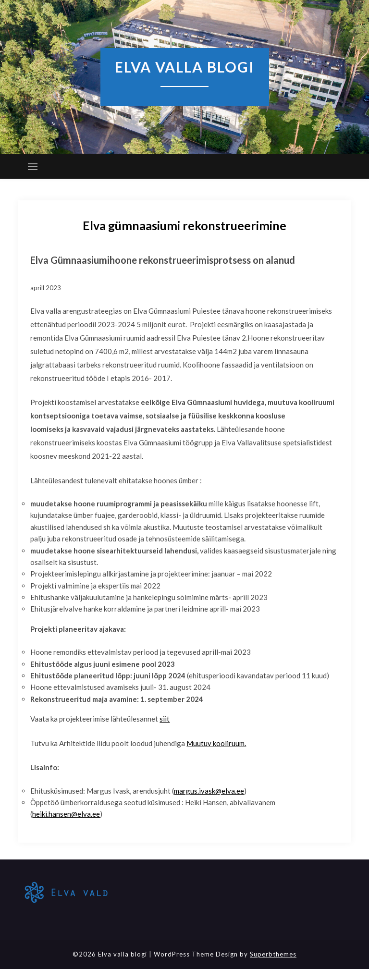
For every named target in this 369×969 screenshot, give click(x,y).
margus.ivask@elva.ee (209, 790)
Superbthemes (273, 954)
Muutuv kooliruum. (216, 743)
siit (165, 718)
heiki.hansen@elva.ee (66, 814)
